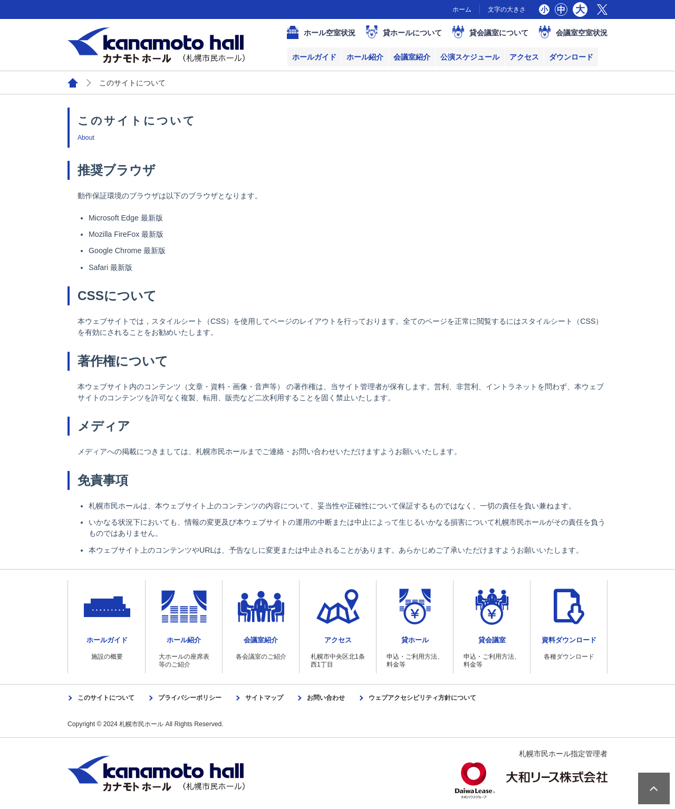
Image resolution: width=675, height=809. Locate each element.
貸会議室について (498, 32)
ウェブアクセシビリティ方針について (422, 697)
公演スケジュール (469, 57)
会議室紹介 (411, 57)
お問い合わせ (326, 697)
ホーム (461, 9)
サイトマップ (264, 697)
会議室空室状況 (582, 32)
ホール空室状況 (329, 32)
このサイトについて (106, 697)
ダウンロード (571, 57)
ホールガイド (314, 57)
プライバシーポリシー (189, 697)
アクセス (524, 57)
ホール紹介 (364, 57)
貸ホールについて (412, 32)
